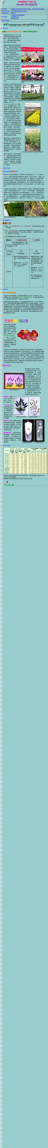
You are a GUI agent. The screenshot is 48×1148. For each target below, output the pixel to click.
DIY (11, 365)
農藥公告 (13, 13)
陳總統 (4, 31)
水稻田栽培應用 (6, 171)
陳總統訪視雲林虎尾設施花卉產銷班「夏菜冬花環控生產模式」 (28, 9)
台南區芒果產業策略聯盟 (18, 15)
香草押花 (6, 366)
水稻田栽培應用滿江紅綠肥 (18, 11)
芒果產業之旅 (15, 16)
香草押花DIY (14, 18)
